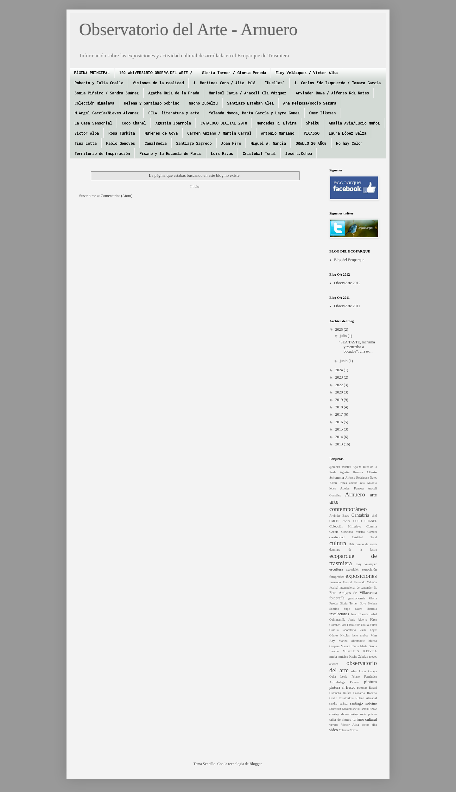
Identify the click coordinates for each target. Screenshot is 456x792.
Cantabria (360, 515)
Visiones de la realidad (158, 82)
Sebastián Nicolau (340, 709)
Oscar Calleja (368, 671)
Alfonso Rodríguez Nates (361, 477)
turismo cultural (364, 719)
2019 (339, 400)
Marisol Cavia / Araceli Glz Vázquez (247, 93)
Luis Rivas (222, 153)
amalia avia (357, 483)
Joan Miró (231, 143)
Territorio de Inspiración (102, 153)
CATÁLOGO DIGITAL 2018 (223, 123)
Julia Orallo (361, 625)
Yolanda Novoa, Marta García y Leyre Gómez (254, 113)
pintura (370, 681)
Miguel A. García (268, 143)
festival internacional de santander (350, 587)
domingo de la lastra (353, 549)
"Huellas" (275, 82)
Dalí (351, 544)
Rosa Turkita (121, 133)
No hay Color (349, 143)
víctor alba (369, 724)
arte (373, 494)
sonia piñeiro (368, 714)
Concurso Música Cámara (359, 531)
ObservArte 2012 (347, 283)
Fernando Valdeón (365, 582)
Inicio (194, 186)
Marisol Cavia (350, 646)
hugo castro (353, 608)
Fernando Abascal (340, 582)
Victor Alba (350, 724)
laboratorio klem (354, 630)
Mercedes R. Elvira (276, 123)
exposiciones (361, 575)
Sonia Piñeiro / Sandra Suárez (106, 93)
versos (333, 724)
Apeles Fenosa (352, 488)
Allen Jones (338, 483)
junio (344, 361)
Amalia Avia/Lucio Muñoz (354, 123)
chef (374, 515)
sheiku (356, 709)
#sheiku (346, 467)
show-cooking (349, 714)
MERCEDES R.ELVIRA (360, 651)
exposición (352, 569)
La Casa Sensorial (93, 123)
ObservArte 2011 (347, 306)
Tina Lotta (85, 143)
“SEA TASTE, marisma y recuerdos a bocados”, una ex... (357, 347)
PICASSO (311, 133)
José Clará (347, 625)
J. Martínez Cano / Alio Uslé (224, 82)
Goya (363, 603)
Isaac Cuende (359, 614)
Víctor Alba (86, 133)
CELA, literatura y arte (173, 113)
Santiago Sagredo (194, 143)
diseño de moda (366, 544)
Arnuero (355, 494)
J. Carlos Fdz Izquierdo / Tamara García (337, 82)
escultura (336, 569)
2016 (339, 422)
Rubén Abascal (366, 698)
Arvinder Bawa (339, 515)
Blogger (256, 764)
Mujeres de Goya (161, 133)
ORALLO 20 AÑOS (310, 143)
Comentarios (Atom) (116, 196)
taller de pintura (340, 719)
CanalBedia (155, 143)
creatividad (337, 537)
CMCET (334, 521)
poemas (362, 687)
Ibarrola (372, 608)
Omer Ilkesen (322, 113)
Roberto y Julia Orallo (98, 82)
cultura (337, 543)
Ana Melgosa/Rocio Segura (309, 103)
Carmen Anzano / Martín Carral (219, 133)
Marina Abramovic (351, 640)
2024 (339, 370)
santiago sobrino (363, 703)
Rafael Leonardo (354, 693)
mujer (333, 656)
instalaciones (339, 614)
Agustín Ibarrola (173, 123)
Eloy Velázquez (366, 564)
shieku (366, 709)
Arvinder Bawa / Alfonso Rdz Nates (332, 93)
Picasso (354, 682)
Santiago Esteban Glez (250, 103)
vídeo (333, 730)
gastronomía (356, 598)
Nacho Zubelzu (203, 103)
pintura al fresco (342, 687)
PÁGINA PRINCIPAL (92, 72)
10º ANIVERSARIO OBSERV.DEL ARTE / (155, 72)
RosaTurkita (346, 698)
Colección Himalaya (94, 103)
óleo (354, 671)
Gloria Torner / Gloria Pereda (234, 72)
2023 (339, 377)
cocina (347, 521)
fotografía (336, 598)
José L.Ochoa (298, 153)
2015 (339, 429)
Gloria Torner (349, 603)
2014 (339, 437)
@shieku (334, 467)
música (343, 656)
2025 (339, 329)
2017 (339, 414)
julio (344, 336)
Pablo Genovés (120, 143)
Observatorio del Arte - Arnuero (188, 29)
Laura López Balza (347, 133)
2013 (339, 444)
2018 (339, 407)
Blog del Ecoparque (349, 260)
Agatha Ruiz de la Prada (173, 93)
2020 (339, 392)
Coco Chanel (134, 123)
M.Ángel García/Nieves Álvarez (106, 113)
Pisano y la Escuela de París (170, 153)
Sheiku (312, 123)
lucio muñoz (360, 635)
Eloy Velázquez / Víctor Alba (307, 72)
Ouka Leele (338, 676)
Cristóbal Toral (259, 153)
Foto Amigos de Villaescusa (353, 593)
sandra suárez (338, 703)
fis (375, 587)
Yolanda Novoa (348, 730)
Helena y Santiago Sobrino (151, 103)
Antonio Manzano (277, 133)
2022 (339, 385)
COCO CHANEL (365, 521)
